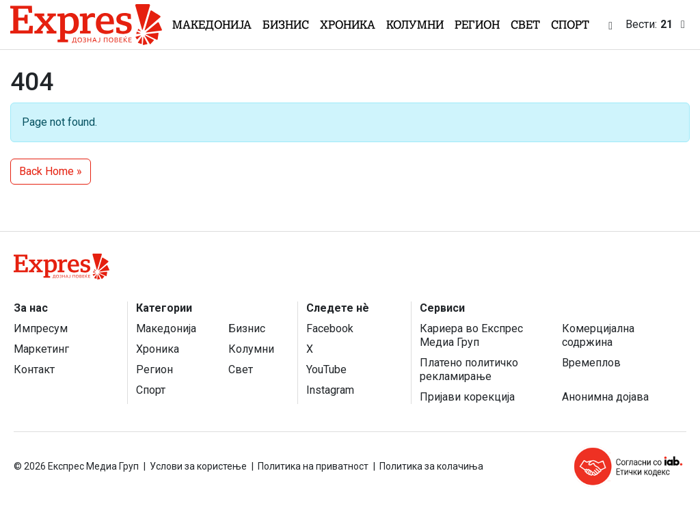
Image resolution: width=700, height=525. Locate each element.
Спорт (570, 24)
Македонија (212, 24)
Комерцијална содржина (598, 335)
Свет (525, 24)
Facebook (329, 328)
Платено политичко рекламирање (469, 369)
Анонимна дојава (605, 396)
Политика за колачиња (431, 466)
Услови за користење (198, 466)
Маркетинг (41, 348)
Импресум (41, 328)
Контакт (34, 369)
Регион (477, 24)
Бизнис (285, 24)
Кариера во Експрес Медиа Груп (471, 335)
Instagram (330, 389)
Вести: (657, 24)
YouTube (326, 369)
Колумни (415, 24)
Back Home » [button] (50, 171)
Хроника (347, 24)
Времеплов (591, 362)
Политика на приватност (313, 466)
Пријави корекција (467, 396)
